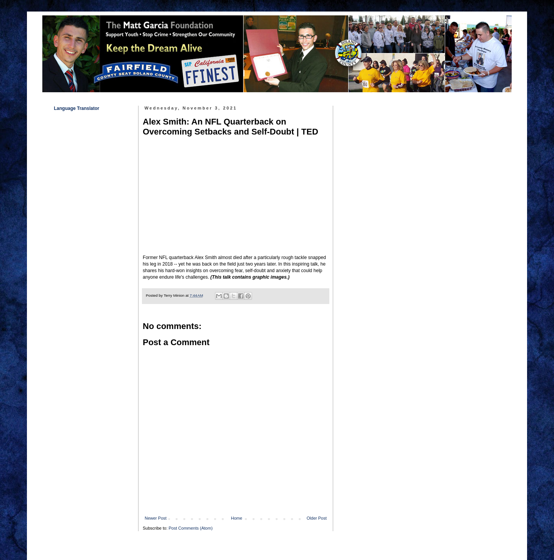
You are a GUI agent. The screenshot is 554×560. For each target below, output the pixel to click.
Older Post (317, 518)
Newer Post (156, 518)
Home (236, 518)
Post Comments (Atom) (190, 528)
